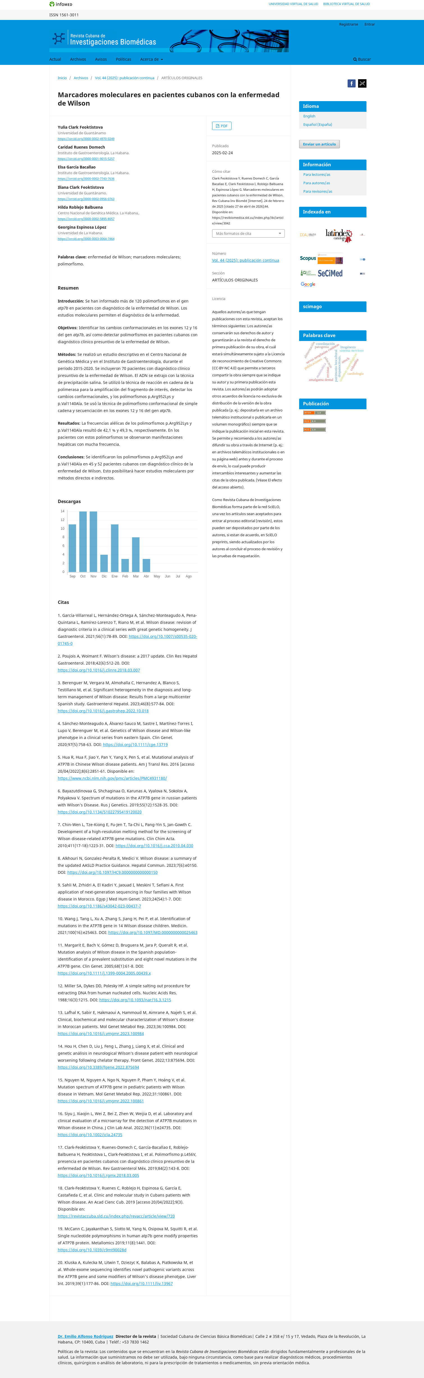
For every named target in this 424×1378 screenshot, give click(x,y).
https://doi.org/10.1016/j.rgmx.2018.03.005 (98, 1175)
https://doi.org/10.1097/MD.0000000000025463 (153, 932)
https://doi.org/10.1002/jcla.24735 (90, 1134)
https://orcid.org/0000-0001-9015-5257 (86, 159)
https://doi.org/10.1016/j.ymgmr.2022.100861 (101, 1101)
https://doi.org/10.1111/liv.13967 (142, 1283)
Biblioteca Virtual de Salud (346, 4)
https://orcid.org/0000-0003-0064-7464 (86, 239)
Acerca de (150, 59)
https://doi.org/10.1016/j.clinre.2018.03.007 (99, 670)
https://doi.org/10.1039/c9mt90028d (92, 1249)
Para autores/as (316, 182)
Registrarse (348, 24)
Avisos (101, 59)
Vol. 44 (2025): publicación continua (124, 77)
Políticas (123, 59)
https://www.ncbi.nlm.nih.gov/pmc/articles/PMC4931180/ (112, 778)
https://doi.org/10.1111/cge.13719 (135, 744)
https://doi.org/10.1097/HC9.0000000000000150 (112, 872)
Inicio (62, 77)
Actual (55, 59)
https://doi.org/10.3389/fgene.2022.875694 (98, 1067)
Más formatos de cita (233, 233)
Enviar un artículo (319, 144)
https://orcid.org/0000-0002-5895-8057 (86, 219)
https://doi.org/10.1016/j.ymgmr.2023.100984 (101, 1033)
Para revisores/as (317, 191)
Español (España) (317, 124)
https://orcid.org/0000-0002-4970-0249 (86, 139)
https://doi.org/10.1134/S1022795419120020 (100, 812)
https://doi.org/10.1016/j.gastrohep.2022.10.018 (103, 710)
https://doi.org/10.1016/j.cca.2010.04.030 (154, 845)
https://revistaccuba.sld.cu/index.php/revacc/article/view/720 (116, 1216)
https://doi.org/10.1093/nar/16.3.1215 (135, 999)
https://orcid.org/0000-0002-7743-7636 (86, 179)
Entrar (370, 24)
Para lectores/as (316, 174)
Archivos (78, 59)
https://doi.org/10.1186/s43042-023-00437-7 (99, 906)
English (309, 116)
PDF (224, 125)
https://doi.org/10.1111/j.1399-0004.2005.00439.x (104, 973)
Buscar (362, 59)
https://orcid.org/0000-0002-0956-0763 (86, 199)
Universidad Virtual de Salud (293, 4)
